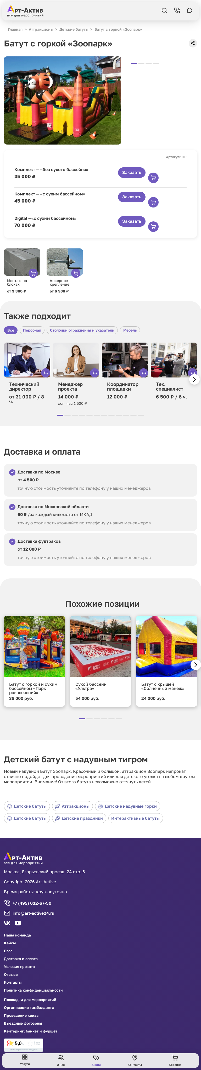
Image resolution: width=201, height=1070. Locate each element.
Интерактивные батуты (135, 818)
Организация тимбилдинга (29, 1007)
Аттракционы (72, 806)
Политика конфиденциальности (33, 990)
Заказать (131, 172)
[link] (23, 1045)
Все (10, 330)
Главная (15, 29)
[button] (194, 379)
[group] (62, 100)
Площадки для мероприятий (30, 1000)
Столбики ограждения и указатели (82, 330)
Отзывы (11, 974)
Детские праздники (79, 818)
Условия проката (19, 967)
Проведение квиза (21, 1015)
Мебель (130, 330)
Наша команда (17, 935)
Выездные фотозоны (23, 1023)
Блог (8, 951)
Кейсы (10, 943)
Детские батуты (27, 806)
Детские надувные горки (127, 806)
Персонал (32, 330)
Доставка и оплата (21, 959)
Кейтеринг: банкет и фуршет (30, 1031)
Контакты (12, 982)
